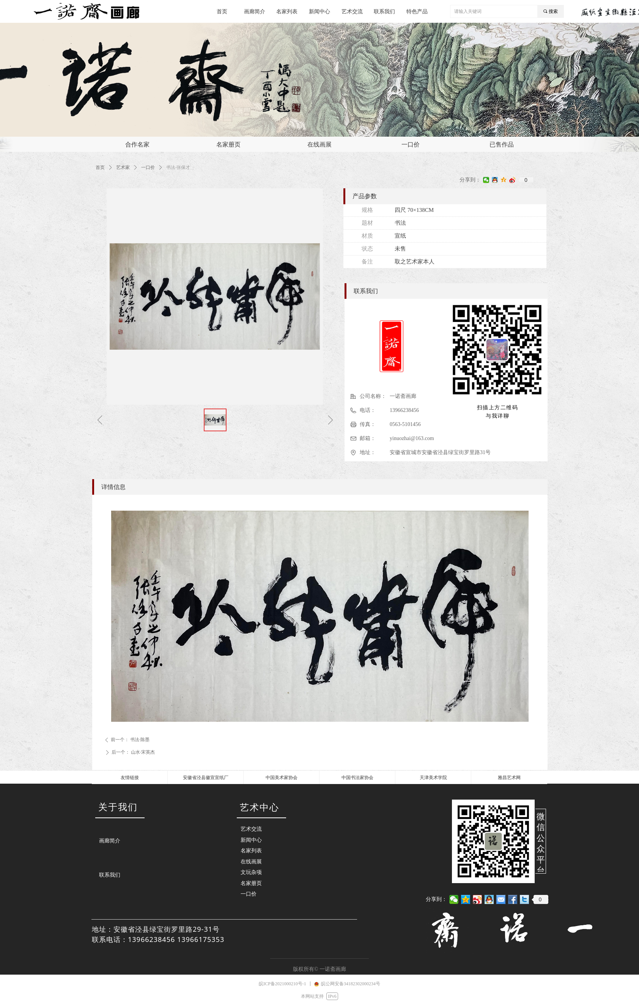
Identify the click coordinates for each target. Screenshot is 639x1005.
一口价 (148, 167)
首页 (100, 167)
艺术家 (123, 167)
